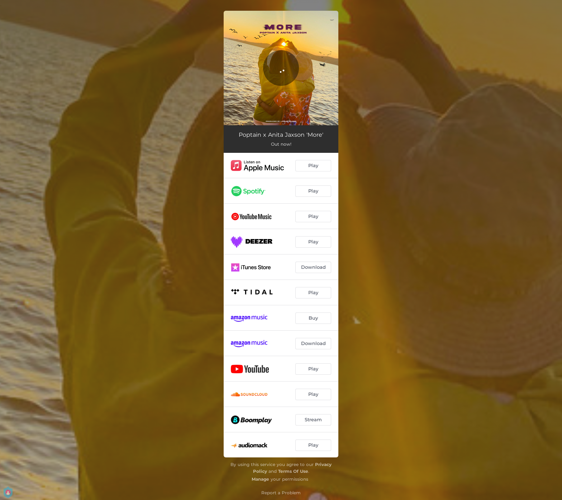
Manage (260, 479)
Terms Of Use (293, 471)
